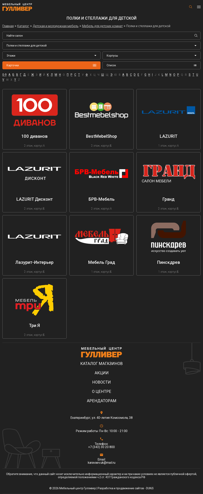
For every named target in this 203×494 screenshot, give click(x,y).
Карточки (51, 65)
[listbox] (51, 55)
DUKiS (150, 488)
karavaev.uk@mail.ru (101, 462)
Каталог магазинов (101, 363)
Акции (102, 373)
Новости (101, 382)
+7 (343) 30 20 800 (101, 447)
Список (151, 65)
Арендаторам (101, 401)
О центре (101, 391)
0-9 (4, 74)
